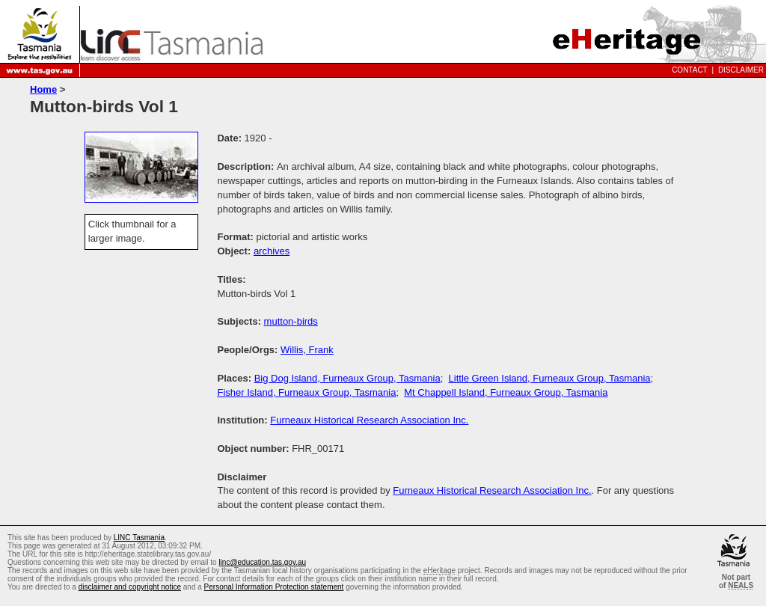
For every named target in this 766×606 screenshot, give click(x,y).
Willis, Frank (307, 349)
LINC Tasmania (139, 537)
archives (271, 251)
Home (43, 89)
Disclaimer (741, 70)
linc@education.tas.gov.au (262, 562)
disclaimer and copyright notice (130, 587)
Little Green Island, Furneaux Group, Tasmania (550, 378)
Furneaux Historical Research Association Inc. (369, 420)
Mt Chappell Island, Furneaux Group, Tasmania (505, 392)
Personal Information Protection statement (274, 587)
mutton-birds (291, 321)
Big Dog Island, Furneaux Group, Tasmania (347, 378)
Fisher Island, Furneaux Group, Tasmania (306, 392)
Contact (690, 70)
